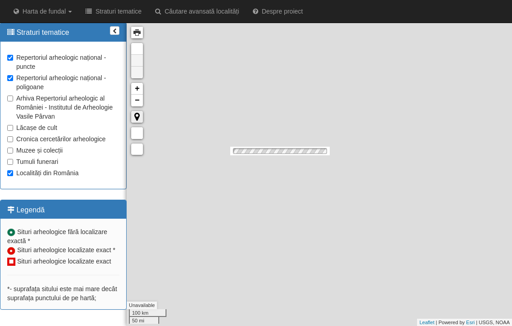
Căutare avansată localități (197, 11)
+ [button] (137, 88)
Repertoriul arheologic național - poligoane (56, 82)
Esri (470, 322)
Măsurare (137, 133)
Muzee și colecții (35, 150)
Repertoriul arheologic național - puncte (56, 62)
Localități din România (43, 173)
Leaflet (426, 322)
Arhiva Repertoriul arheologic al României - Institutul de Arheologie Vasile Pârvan (60, 107)
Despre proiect (278, 11)
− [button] (137, 100)
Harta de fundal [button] (43, 11)
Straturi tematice (113, 11)
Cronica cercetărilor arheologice (56, 139)
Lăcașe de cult (32, 127)
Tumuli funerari (32, 161)
